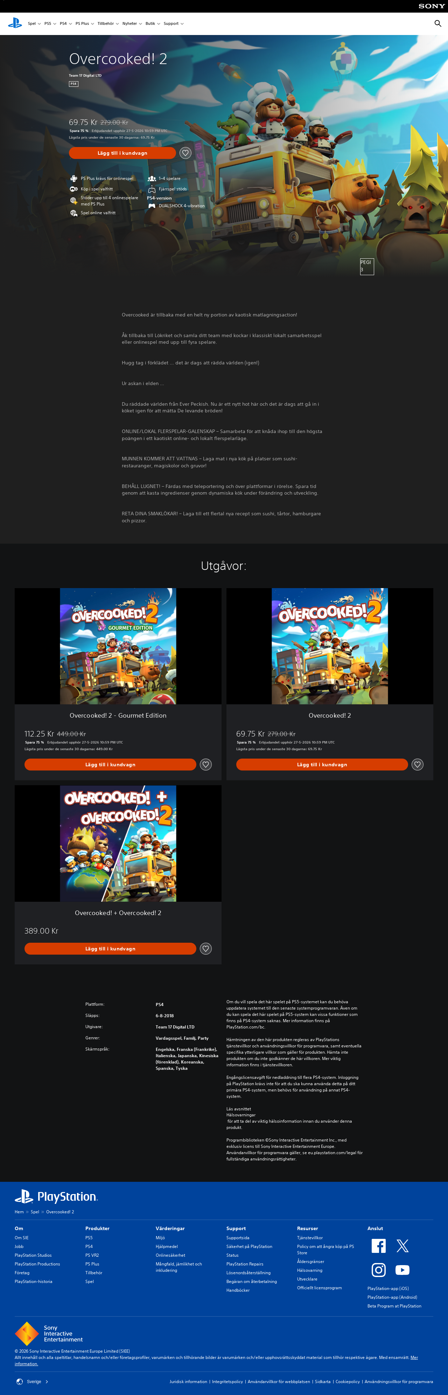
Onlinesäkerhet (170, 1255)
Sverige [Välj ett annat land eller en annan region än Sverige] (32, 1382)
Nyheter (129, 24)
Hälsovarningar (240, 1115)
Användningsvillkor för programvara (399, 1381)
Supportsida (238, 1238)
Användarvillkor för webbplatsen (279, 1381)
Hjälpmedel (167, 1246)
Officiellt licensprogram (319, 1288)
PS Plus (82, 24)
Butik (150, 24)
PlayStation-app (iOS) (388, 1288)
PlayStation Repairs (245, 1264)
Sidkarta (323, 1381)
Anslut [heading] (375, 1228)
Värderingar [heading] (170, 1228)
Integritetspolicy (227, 1381)
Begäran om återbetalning (251, 1281)
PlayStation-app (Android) (392, 1297)
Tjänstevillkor (310, 1238)
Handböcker (238, 1290)
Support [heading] (236, 1228)
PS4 (63, 24)
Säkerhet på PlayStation (249, 1246)
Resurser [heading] (307, 1228)
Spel (32, 24)
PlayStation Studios (33, 1255)
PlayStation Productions (37, 1264)
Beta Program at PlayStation (394, 1306)
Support (171, 24)
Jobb (19, 1246)
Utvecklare (307, 1279)
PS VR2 (92, 1255)
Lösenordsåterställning (248, 1273)
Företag (22, 1273)
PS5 (47, 24)
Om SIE (21, 1238)
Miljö (160, 1238)
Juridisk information (188, 1381)
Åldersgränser (310, 1261)
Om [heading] (19, 1228)
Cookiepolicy (348, 1381)
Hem (19, 1212)
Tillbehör (106, 24)
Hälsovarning (309, 1270)
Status (232, 1255)
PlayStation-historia (33, 1281)
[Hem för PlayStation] (15, 23)
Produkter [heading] (97, 1228)
